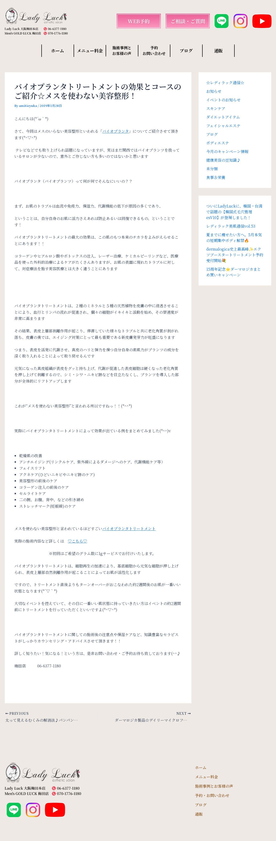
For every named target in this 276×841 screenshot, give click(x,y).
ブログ (186, 50)
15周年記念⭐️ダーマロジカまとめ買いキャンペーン (233, 272)
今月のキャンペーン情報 (227, 151)
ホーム (57, 50)
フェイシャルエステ (223, 125)
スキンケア (215, 108)
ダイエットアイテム (223, 117)
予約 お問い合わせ (154, 50)
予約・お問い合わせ (212, 795)
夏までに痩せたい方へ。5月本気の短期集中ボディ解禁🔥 (234, 237)
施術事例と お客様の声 (121, 50)
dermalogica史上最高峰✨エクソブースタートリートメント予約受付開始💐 (234, 254)
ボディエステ (217, 143)
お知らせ (214, 91)
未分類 (212, 168)
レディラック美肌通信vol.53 (230, 226)
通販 (218, 50)
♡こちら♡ (77, 541)
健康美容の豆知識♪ (223, 160)
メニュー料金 (90, 50)
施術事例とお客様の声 (214, 786)
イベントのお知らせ (223, 100)
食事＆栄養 (215, 177)
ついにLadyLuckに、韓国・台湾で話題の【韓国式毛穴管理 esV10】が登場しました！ (234, 211)
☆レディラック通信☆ (225, 82)
